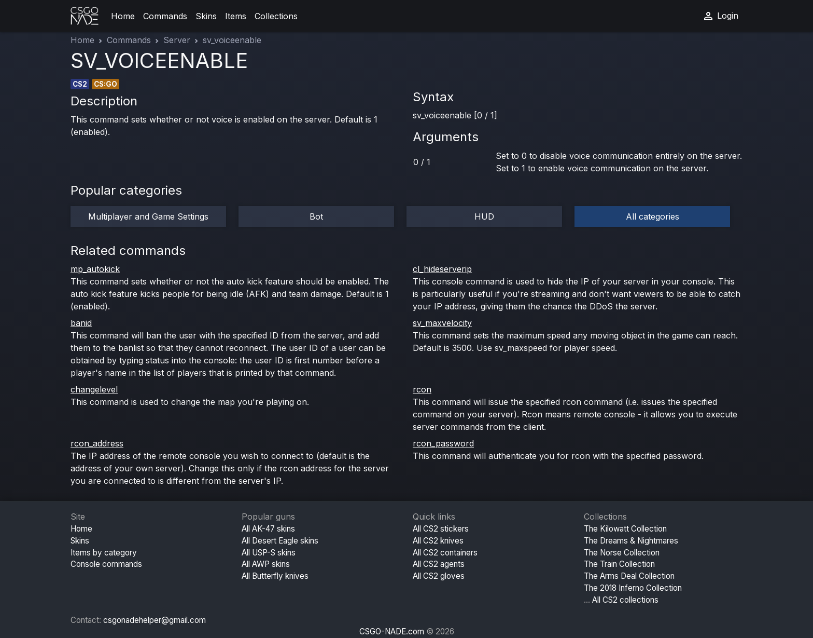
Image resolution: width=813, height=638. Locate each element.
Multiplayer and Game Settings (148, 216)
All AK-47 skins (268, 529)
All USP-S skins (269, 553)
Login (720, 16)
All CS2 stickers (441, 529)
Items (235, 16)
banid (81, 323)
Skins (206, 16)
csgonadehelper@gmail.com (154, 620)
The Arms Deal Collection (629, 576)
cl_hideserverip (442, 269)
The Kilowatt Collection (625, 529)
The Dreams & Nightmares (631, 541)
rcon (422, 389)
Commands (165, 16)
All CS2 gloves (439, 576)
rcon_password (443, 443)
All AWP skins (266, 564)
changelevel (94, 389)
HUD (484, 216)
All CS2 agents (439, 564)
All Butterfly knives (275, 576)
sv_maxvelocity (442, 323)
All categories (652, 216)
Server (176, 40)
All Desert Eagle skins (280, 541)
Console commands (106, 564)
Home (123, 16)
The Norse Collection (622, 553)
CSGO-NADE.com (391, 631)
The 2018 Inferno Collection (633, 588)
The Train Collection (619, 564)
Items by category (104, 553)
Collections (276, 16)
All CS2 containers (445, 553)
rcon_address (97, 443)
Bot (316, 216)
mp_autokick (95, 269)
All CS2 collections (625, 600)
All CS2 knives (438, 541)
